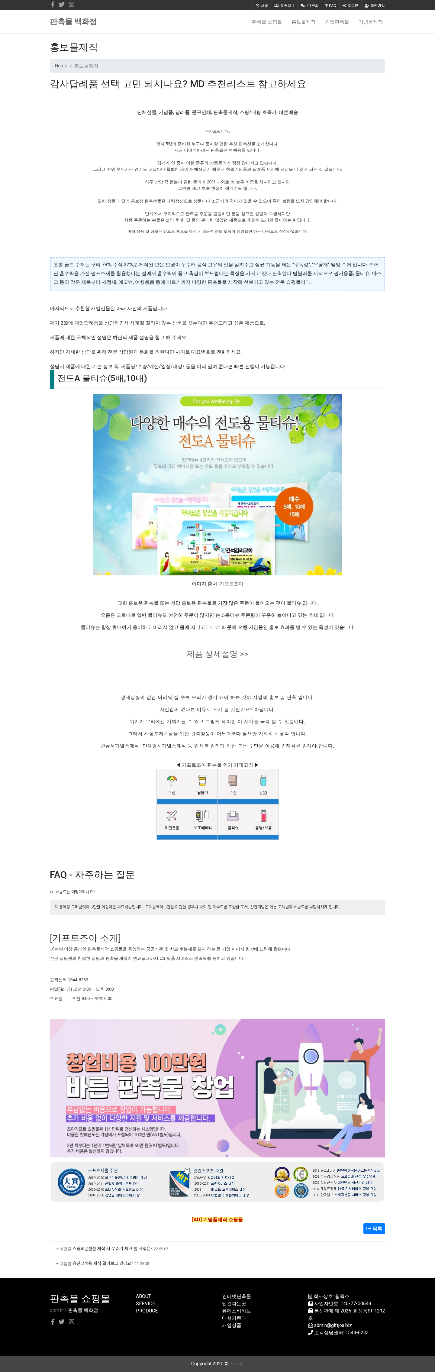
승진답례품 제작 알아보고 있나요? (102, 1263)
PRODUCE (147, 1311)
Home (61, 66)
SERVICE (145, 1303)
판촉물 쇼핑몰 (267, 21)
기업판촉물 (337, 21)
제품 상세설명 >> (217, 654)
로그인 (350, 5)
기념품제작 (371, 21)
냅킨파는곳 (234, 1303)
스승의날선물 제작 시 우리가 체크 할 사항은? (112, 1248)
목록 (374, 1228)
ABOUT (143, 1296)
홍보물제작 (304, 21)
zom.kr (57, 1310)
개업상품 (231, 1325)
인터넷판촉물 (236, 1296)
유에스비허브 (236, 1311)
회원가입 (375, 5)
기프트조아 (231, 584)
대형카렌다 (234, 1318)
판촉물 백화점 (73, 21)
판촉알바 (282, 273)
